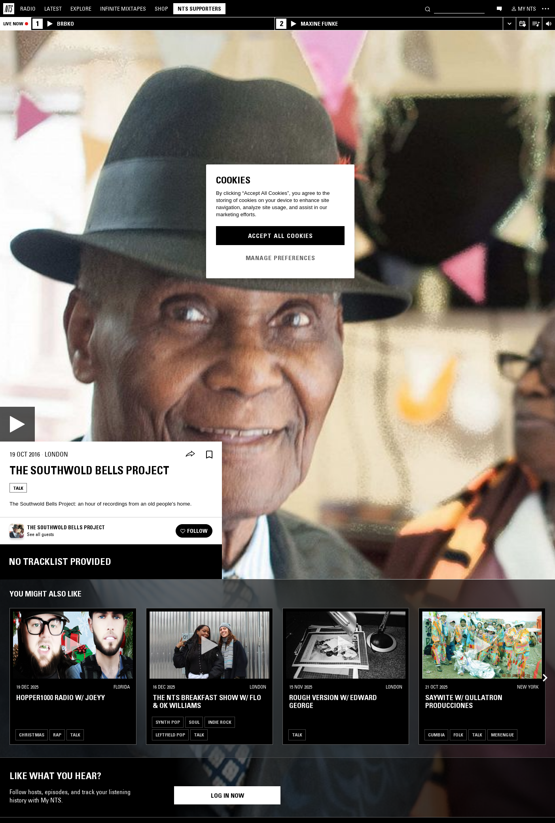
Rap (57, 735)
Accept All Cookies (280, 236)
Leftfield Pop (170, 735)
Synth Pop (167, 722)
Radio (28, 8)
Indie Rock (219, 722)
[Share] (190, 454)
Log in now (227, 795)
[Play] (17, 424)
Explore (80, 8)
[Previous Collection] (540, 668)
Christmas (31, 735)
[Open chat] (499, 8)
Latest (53, 8)
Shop (161, 8)
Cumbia (436, 735)
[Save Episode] (209, 454)
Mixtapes (123, 8)
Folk (458, 735)
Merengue (502, 735)
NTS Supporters (199, 8)
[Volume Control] (548, 23)
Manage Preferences (280, 258)
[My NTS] (523, 8)
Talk (18, 488)
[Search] (427, 8)
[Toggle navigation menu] (545, 8)
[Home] (8, 8)
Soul (194, 722)
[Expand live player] (509, 23)
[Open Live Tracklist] (535, 23)
